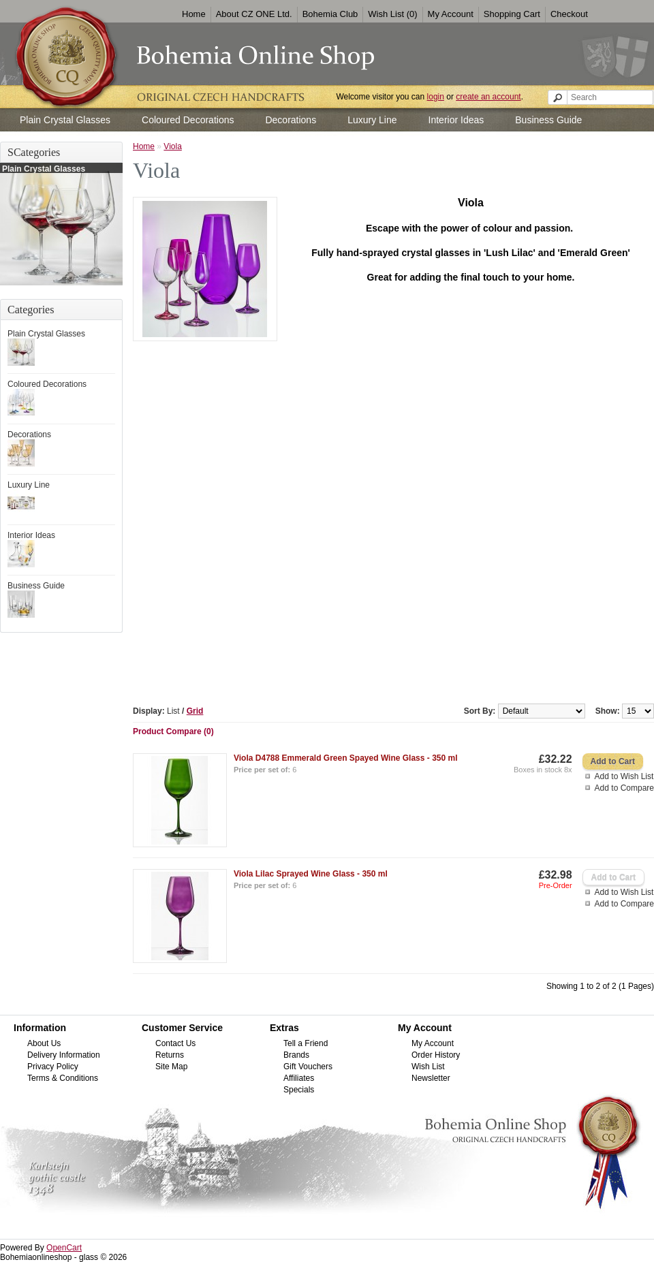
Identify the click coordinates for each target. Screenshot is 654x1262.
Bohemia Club (330, 14)
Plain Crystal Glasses (65, 119)
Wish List (428, 1066)
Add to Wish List (624, 776)
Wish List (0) (392, 14)
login (435, 96)
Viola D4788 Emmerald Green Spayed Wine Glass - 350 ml (346, 758)
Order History (435, 1055)
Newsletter (430, 1078)
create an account (488, 96)
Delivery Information (63, 1055)
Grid (195, 711)
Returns (169, 1055)
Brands (296, 1055)
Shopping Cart (512, 14)
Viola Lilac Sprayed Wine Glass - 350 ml (311, 874)
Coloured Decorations (188, 119)
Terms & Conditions (62, 1078)
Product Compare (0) (173, 731)
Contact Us (175, 1043)
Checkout (569, 14)
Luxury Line (371, 119)
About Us (44, 1043)
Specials (298, 1089)
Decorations (290, 119)
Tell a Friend (305, 1043)
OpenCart (64, 1247)
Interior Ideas (456, 119)
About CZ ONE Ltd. (254, 14)
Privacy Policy (52, 1066)
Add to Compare (624, 788)
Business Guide (548, 119)
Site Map (171, 1066)
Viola (172, 146)
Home (194, 14)
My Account (450, 14)
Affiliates (298, 1078)
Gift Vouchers (307, 1066)
